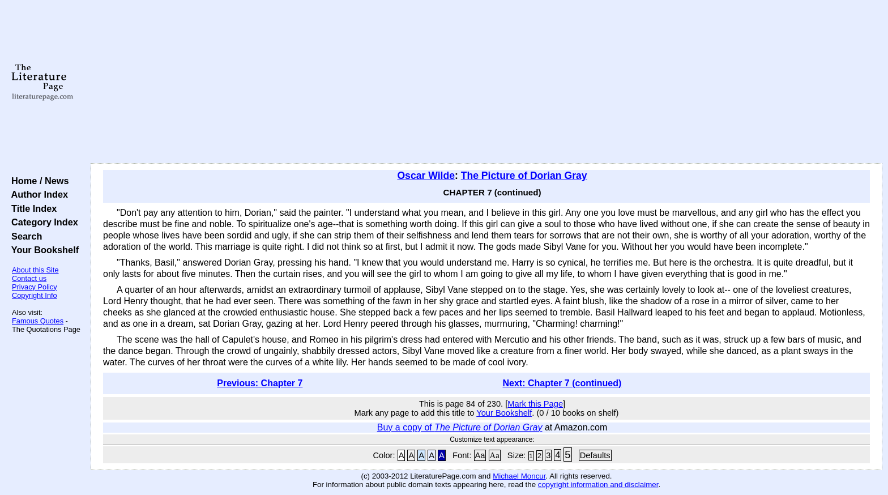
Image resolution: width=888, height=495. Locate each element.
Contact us (29, 278)
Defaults (595, 455)
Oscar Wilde (426, 175)
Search (24, 236)
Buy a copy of (460, 427)
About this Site (35, 270)
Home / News (37, 181)
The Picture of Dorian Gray (524, 175)
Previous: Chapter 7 (259, 383)
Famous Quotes (37, 321)
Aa (480, 455)
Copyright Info (34, 295)
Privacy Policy (34, 287)
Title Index (31, 208)
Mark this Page (535, 403)
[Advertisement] (486, 82)
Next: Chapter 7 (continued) (562, 383)
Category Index (42, 222)
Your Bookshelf (42, 250)
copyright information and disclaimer (598, 484)
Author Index (37, 194)
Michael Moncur (519, 476)
